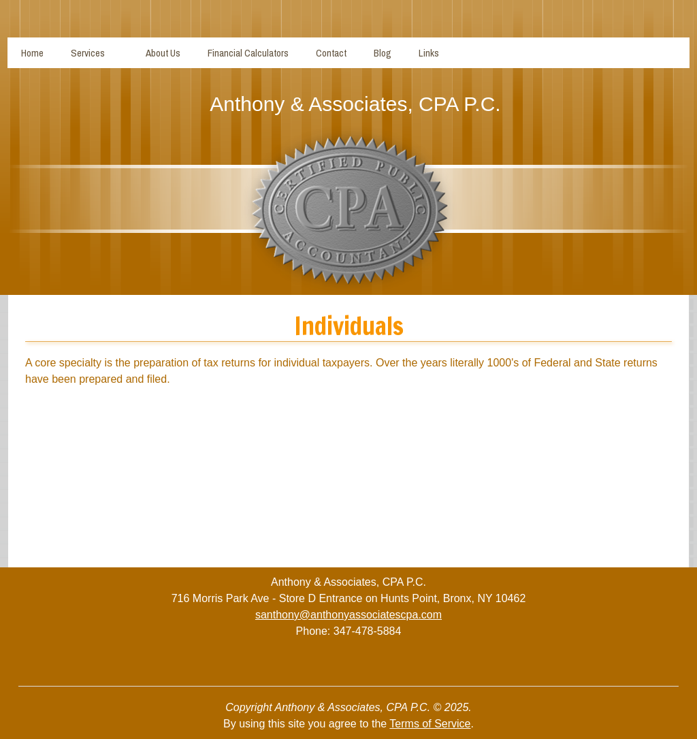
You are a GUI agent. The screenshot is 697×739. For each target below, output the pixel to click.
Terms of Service (429, 723)
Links (429, 53)
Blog (382, 53)
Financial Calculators (248, 53)
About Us (163, 53)
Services (88, 53)
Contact (331, 53)
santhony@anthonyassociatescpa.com (348, 614)
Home (32, 53)
